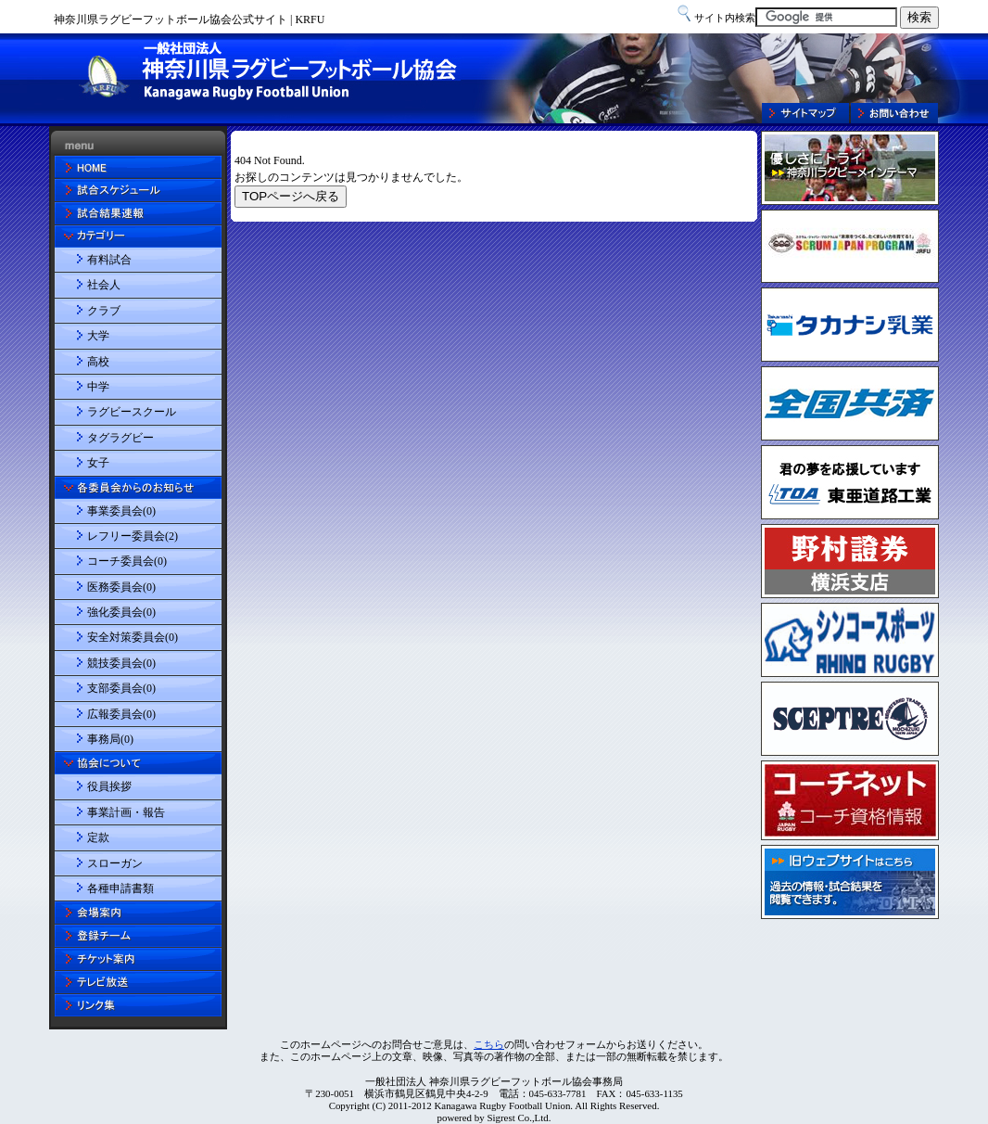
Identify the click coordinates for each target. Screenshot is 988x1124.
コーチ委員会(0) (127, 561)
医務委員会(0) (121, 587)
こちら (489, 1044)
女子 (98, 462)
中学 (98, 386)
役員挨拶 (109, 786)
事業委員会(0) (121, 511)
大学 (98, 335)
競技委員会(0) (121, 663)
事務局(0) (110, 739)
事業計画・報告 (126, 812)
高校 (98, 361)
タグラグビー (120, 437)
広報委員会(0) (121, 714)
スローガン (115, 863)
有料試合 (109, 259)
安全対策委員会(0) (132, 637)
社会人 (103, 284)
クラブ (103, 310)
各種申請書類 (120, 888)
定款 (98, 837)
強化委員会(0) (121, 612)
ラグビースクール (131, 411)
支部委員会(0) (121, 688)
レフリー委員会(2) (132, 536)
